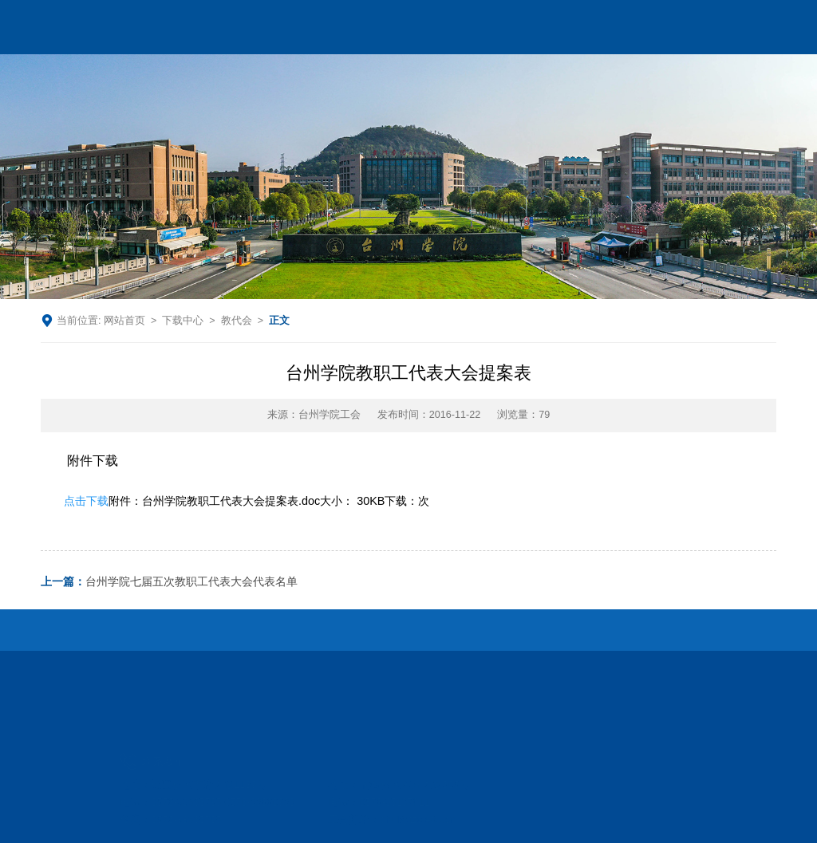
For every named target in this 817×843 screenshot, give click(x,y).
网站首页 (124, 320)
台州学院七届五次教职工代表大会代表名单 (169, 582)
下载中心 (182, 320)
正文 (279, 320)
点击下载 (86, 500)
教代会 (236, 320)
